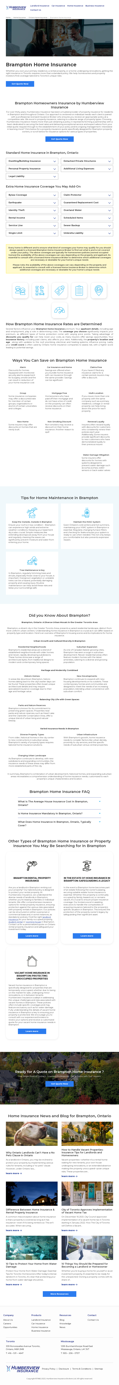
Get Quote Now (20, 84)
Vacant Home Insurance (31, 972)
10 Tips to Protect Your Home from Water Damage (31, 1265)
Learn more (32, 936)
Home (8, 17)
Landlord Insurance (39, 6)
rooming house (33, 922)
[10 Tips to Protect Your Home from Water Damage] (31, 1248)
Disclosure (64, 1369)
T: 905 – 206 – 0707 (70, 1353)
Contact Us (35, 10)
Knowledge (65, 1323)
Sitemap (99, 1369)
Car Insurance (58, 6)
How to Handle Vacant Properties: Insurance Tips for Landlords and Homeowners (82, 1152)
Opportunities (10, 1327)
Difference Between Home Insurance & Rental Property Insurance (30, 1211)
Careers (7, 1323)
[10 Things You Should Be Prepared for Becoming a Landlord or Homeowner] (87, 1248)
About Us (8, 1320)
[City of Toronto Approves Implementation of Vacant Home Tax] (87, 1194)
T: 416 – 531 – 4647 (14, 1353)
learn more (12, 1173)
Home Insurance (75, 6)
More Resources (59, 1294)
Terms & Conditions (81, 1369)
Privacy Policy (48, 1369)
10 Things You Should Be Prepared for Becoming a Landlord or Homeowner (85, 1265)
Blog (62, 1320)
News (62, 1327)
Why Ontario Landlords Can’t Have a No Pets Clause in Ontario (30, 1154)
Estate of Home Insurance (89, 878)
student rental (16, 922)
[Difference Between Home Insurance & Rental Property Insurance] (31, 1194)
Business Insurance (94, 6)
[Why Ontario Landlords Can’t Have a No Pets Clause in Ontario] (31, 1134)
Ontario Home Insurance (38, 17)
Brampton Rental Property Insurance (32, 879)
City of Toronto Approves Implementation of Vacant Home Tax (87, 1211)
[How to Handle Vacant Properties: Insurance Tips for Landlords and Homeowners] (87, 1134)
